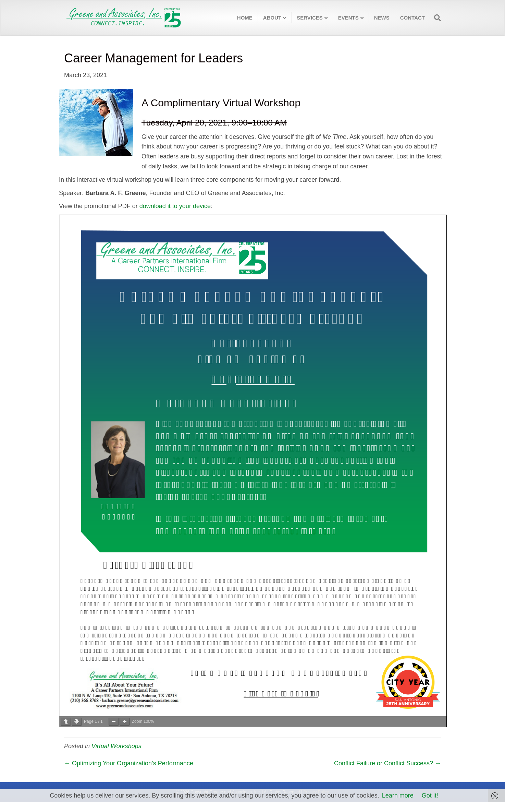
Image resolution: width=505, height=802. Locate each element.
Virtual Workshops (116, 746)
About (272, 18)
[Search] (435, 18)
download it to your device (175, 206)
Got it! (430, 795)
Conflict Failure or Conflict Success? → (387, 763)
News (382, 18)
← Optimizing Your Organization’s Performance (128, 763)
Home (244, 18)
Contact (412, 18)
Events (348, 18)
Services (310, 18)
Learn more (398, 795)
